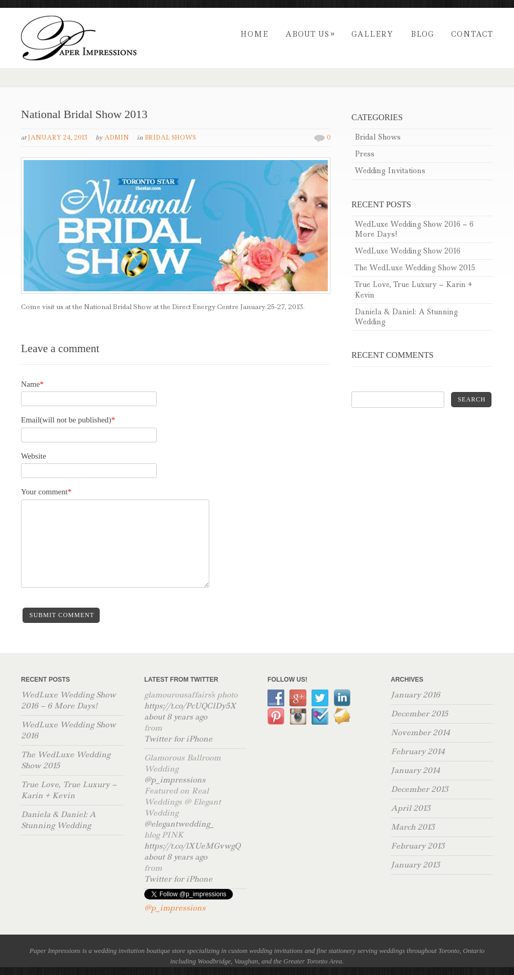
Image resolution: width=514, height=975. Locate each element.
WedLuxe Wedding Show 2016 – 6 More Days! (414, 229)
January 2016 (415, 695)
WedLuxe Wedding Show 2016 (408, 251)
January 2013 (415, 865)
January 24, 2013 (58, 137)
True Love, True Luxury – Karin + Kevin (414, 289)
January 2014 (415, 770)
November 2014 (420, 732)
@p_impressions (175, 780)
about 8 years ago (175, 717)
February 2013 (417, 846)
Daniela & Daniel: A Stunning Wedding (406, 316)
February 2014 (418, 751)
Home (254, 34)
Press (364, 153)
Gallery (372, 34)
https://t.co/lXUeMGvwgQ (192, 846)
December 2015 (419, 713)
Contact (472, 34)
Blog (422, 34)
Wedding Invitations (390, 170)
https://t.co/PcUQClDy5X (190, 706)
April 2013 (410, 808)
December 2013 (419, 789)
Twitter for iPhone (178, 739)
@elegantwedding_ (179, 824)
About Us (310, 34)
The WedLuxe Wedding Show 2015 (415, 267)
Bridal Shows (170, 137)
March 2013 (412, 827)
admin (116, 137)
